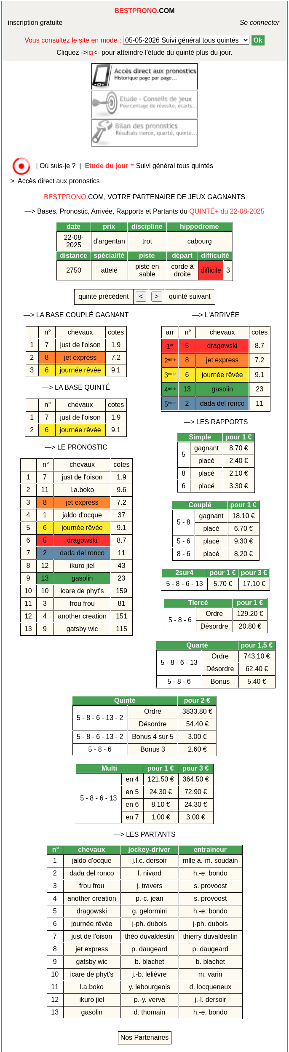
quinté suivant (190, 296)
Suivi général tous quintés (150, 165)
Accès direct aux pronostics (59, 181)
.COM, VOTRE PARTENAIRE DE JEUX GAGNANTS (144, 197)
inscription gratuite (35, 22)
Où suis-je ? (57, 165)
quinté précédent (104, 296)
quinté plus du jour (144, 52)
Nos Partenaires (144, 1037)
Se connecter (249, 22)
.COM (144, 10)
